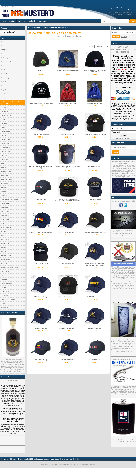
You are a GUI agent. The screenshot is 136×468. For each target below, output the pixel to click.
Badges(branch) (6, 62)
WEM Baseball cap (68, 360)
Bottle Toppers (6, 82)
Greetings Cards (6, 179)
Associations (5, 46)
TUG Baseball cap (40, 360)
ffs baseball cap (40, 199)
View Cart (116, 37)
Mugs (3, 223)
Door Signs (4, 155)
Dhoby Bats (5, 159)
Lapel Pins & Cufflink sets (9, 199)
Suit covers (4, 263)
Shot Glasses (5, 259)
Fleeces (3, 167)
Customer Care (43, 21)
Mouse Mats (5, 219)
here (14, 433)
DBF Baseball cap (67, 134)
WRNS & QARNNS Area (9, 299)
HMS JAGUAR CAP (41, 264)
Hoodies (3, 187)
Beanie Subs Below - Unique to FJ (41, 103)
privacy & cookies (70, 459)
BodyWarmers (5, 90)
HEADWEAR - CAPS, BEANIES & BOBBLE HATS (12, 102)
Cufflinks (4, 135)
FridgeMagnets (6, 171)
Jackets (3, 191)
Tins (2, 275)
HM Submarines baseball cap (94, 232)
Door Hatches (5, 151)
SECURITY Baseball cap (67, 328)
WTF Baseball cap (94, 360)
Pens (2, 235)
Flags (3, 163)
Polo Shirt (4, 251)
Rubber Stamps (6, 255)
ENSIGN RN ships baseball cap (95, 134)
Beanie (40, 70)
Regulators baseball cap (68, 297)
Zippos (3, 303)
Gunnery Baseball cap (68, 232)
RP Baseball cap (41, 328)
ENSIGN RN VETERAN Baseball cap (40, 167)
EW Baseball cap (94, 166)
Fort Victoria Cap (95, 199)
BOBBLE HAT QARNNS (67, 103)
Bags (2, 66)
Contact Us (22, 21)
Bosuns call (5, 86)
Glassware (4, 175)
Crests (3, 127)
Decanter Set (5, 139)
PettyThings (5, 239)
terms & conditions (56, 459)
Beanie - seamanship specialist (68, 70)
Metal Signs (5, 215)
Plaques (3, 247)
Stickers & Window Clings (9, 267)
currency (124, 37)
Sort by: (91, 46)
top (78, 459)
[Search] (115, 21)
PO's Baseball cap (40, 297)
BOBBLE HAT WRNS (94, 103)
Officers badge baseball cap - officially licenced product (94, 264)
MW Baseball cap (68, 264)
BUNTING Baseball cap (40, 134)
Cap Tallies (4, 94)
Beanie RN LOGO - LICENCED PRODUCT (95, 71)
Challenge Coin (6, 115)
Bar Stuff (4, 74)
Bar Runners (5, 70)
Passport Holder (6, 227)
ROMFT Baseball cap (95, 297)
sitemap (46, 459)
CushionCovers (6, 131)
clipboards (4, 107)
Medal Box (4, 207)
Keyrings (4, 195)
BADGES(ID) (5, 58)
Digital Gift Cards (6, 147)
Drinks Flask (5, 143)
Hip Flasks (4, 183)
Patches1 (4, 231)
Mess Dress (5, 211)
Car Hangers (5, 111)
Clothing (3, 119)
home (4, 21)
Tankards (4, 279)
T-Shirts (3, 287)
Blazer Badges (6, 78)
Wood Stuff (4, 295)
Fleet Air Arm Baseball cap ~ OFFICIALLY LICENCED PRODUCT (67, 200)
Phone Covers (6, 243)
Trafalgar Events (6, 283)
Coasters (4, 123)
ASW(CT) (4, 50)
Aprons (3, 54)
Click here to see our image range (123, 292)
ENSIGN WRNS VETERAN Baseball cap (67, 167)
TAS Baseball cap (94, 328)
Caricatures (5, 98)
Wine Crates (5, 291)
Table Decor (5, 271)
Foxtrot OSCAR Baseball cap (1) (40, 232)
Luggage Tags (5, 203)
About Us (12, 21)
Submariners (5, 307)
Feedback (31, 21)
